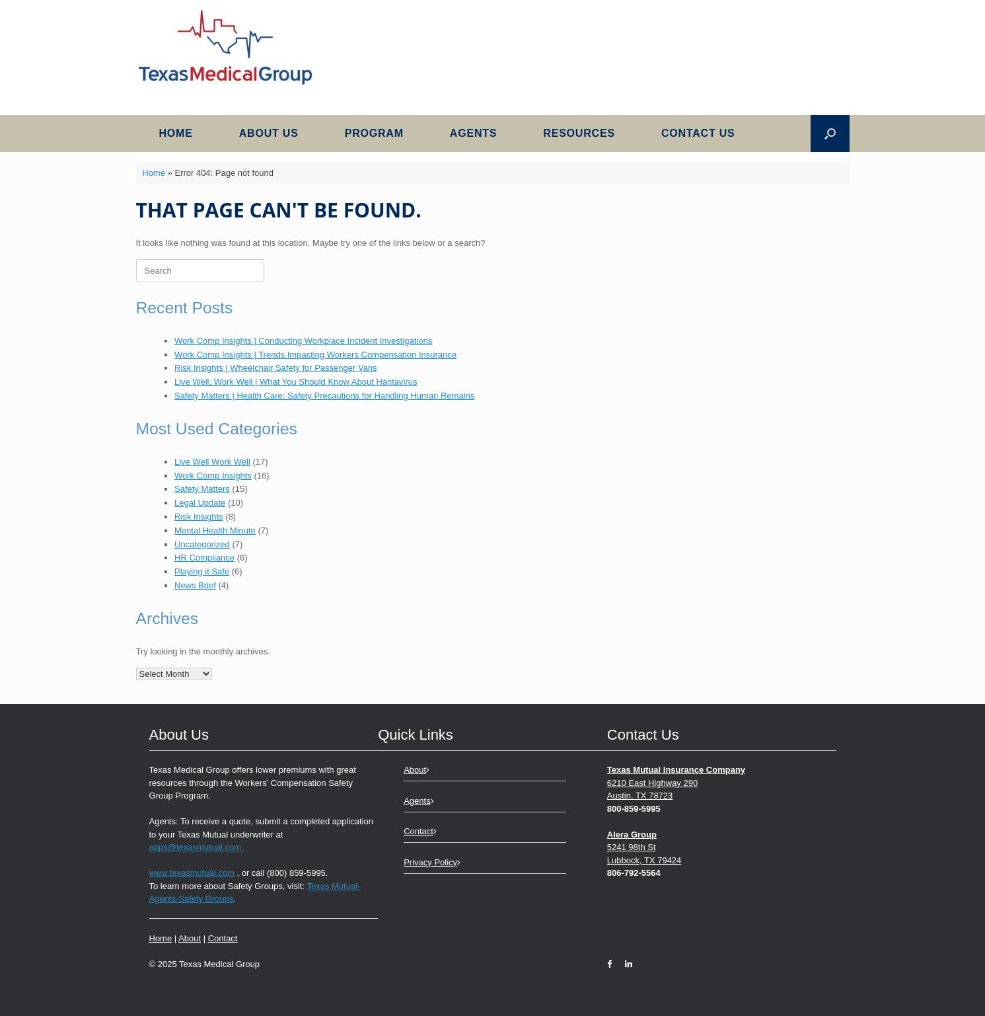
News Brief (195, 585)
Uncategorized (202, 544)
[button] (830, 133)
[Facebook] (612, 964)
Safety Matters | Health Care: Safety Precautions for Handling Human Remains (324, 396)
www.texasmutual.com (192, 873)
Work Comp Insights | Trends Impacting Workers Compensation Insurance (315, 355)
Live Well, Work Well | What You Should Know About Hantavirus (296, 382)
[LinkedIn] (625, 964)
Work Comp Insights (213, 476)
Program (374, 133)
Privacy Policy (432, 862)
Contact (223, 938)
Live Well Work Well (212, 462)
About (189, 938)
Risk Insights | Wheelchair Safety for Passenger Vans (275, 368)
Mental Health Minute (215, 530)
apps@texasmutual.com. (196, 847)
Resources (579, 133)
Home (176, 133)
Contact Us (698, 133)
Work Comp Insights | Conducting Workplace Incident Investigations (303, 341)
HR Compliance (204, 558)
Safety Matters (202, 489)
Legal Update (199, 503)
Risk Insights (198, 517)
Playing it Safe (201, 571)
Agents (473, 133)
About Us (269, 133)
